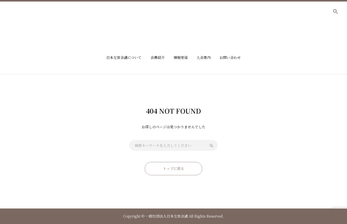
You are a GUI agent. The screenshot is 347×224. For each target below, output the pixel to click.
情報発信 (181, 57)
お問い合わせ (230, 57)
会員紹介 (157, 57)
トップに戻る (173, 168)
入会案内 (204, 57)
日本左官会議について (124, 57)
